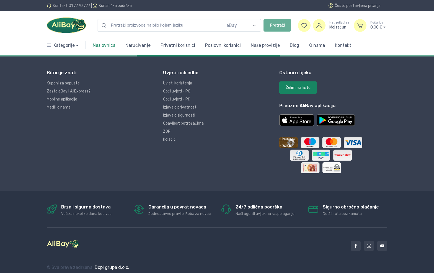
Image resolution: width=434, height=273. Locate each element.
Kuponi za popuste (63, 83)
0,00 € (378, 25)
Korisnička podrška (115, 5)
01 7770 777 (79, 5)
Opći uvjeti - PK (176, 99)
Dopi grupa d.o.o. (112, 267)
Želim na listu (298, 87)
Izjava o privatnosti (180, 107)
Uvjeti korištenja (177, 83)
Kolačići (170, 139)
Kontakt (343, 45)
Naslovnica (104, 45)
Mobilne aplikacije (62, 99)
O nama (317, 45)
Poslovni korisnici (223, 45)
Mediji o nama (59, 107)
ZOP (166, 131)
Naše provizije (265, 45)
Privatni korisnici (178, 45)
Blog (294, 45)
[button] (296, 120)
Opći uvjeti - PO (176, 91)
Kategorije (61, 45)
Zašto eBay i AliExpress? (69, 91)
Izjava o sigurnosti (179, 115)
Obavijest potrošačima (183, 123)
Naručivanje (138, 45)
